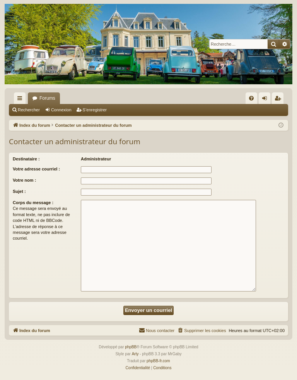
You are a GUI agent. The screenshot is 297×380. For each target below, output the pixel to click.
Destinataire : (26, 159)
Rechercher (29, 109)
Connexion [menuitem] (266, 99)
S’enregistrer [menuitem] (279, 99)
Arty (135, 354)
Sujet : (19, 191)
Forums (47, 98)
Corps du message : (33, 202)
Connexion (61, 109)
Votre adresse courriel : (36, 169)
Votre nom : (24, 180)
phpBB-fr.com (158, 361)
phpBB (131, 347)
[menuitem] (251, 98)
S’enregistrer (95, 109)
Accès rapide (21, 99)
